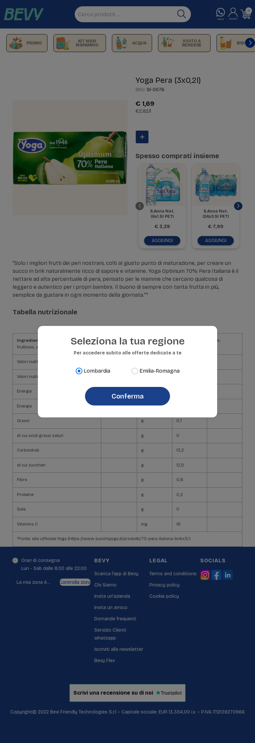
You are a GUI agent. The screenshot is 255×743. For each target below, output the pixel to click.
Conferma (128, 396)
